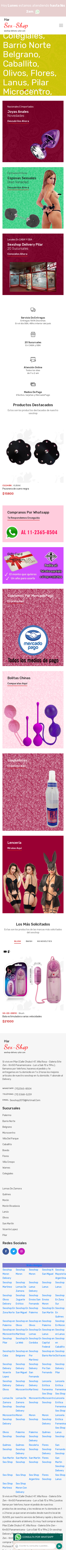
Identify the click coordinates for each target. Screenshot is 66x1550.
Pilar (4, 1235)
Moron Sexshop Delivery (46, 1419)
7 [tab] (41, 89)
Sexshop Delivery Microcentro (22, 1385)
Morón (5, 1200)
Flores (5, 1156)
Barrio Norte (8, 1121)
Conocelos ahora (17, 254)
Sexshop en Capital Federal (48, 1342)
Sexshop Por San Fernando (47, 1368)
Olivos (5, 1217)
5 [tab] (36, 89)
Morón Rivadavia (11, 1206)
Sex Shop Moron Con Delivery (21, 1487)
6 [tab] (39, 89)
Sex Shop (8, 1475)
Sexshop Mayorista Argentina (60, 1273)
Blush (17, 941)
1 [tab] (25, 90)
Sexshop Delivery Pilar (60, 1368)
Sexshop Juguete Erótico (20, 1299)
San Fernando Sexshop (60, 1449)
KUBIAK (17, 485)
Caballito (7, 1144)
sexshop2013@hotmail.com (25, 1100)
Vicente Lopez (10, 1229)
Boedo (5, 1150)
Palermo (6, 1115)
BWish (29, 941)
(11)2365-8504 (23, 1088)
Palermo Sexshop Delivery (33, 1436)
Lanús (5, 1211)
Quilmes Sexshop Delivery (20, 1449)
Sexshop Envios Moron (46, 1299)
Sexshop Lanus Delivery (33, 1286)
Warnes (6, 1167)
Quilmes (6, 1194)
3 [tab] (30, 89)
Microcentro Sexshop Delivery (9, 1419)
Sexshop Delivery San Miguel (21, 1368)
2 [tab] (27, 89)
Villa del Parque (10, 1138)
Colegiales (7, 1173)
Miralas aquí (14, 848)
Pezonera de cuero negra (15, 488)
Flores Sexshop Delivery (46, 1449)
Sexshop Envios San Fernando (34, 1299)
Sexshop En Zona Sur (60, 1299)
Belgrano (7, 1127)
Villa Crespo (8, 1162)
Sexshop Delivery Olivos (7, 1385)
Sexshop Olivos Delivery (7, 1299)
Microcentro (8, 1132)
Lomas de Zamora (12, 1188)
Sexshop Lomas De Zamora (21, 1286)
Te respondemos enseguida (23, 518)
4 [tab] (33, 89)
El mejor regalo (16, 560)
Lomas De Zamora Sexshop (8, 1402)
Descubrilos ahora (18, 121)
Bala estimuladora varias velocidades (22, 1016)
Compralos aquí (16, 766)
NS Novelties (44, 941)
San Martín (8, 1223)
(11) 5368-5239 (23, 1094)
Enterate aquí (15, 601)
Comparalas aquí (17, 683)
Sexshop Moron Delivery (7, 1273)
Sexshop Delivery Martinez (33, 1385)
